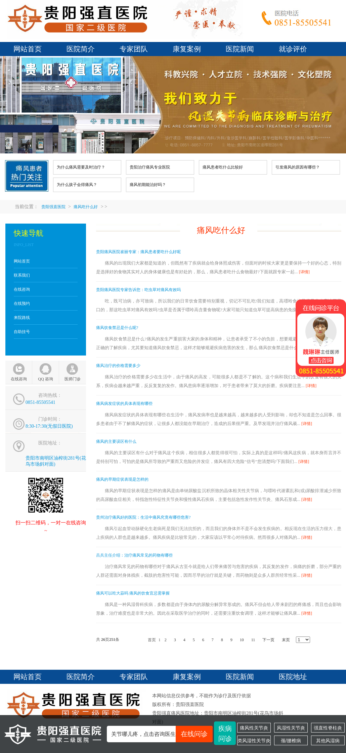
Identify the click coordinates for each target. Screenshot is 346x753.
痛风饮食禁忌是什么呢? (117, 327)
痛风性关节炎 (254, 728)
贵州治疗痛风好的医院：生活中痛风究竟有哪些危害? (143, 517)
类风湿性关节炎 (253, 740)
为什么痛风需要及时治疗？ (81, 167)
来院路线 (22, 317)
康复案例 (187, 49)
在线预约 (22, 303)
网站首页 (27, 49)
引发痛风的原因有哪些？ (297, 167)
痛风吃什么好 (86, 206)
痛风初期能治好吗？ (148, 184)
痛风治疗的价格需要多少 (118, 365)
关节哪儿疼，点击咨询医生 (162, 734)
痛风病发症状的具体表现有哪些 (124, 403)
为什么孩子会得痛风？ (77, 184)
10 (242, 640)
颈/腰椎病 (291, 740)
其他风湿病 (328, 740)
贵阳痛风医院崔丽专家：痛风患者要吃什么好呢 (138, 251)
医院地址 (293, 677)
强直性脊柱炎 (328, 728)
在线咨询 (22, 289)
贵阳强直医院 (53, 206)
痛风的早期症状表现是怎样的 (122, 479)
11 (253, 640)
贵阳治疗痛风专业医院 (150, 167)
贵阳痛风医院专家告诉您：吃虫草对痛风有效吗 (138, 289)
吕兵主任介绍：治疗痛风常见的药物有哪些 (134, 555)
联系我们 (22, 275)
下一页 (268, 640)
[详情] (304, 272)
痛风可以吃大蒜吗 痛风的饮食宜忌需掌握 (133, 593)
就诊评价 (293, 49)
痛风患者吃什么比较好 (223, 167)
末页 (286, 640)
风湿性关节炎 (291, 728)
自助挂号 (22, 331)
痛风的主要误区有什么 (116, 441)
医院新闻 (240, 49)
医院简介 (81, 49)
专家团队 (134, 49)
